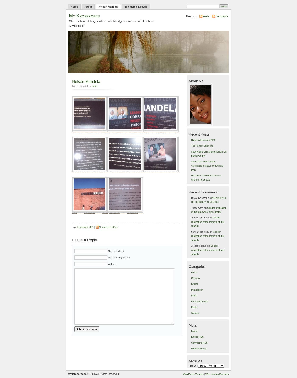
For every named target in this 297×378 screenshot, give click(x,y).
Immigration (197, 289)
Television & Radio (136, 6)
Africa (194, 272)
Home (74, 6)
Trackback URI (84, 227)
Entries (197, 337)
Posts (206, 16)
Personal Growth (199, 301)
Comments (221, 16)
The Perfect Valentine (202, 145)
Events (194, 284)
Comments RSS (108, 227)
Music (194, 295)
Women (195, 313)
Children (195, 278)
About (88, 6)
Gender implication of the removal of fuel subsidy (207, 221)
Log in (194, 331)
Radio (194, 307)
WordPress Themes (193, 374)
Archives (193, 365)
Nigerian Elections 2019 (203, 140)
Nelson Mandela (108, 6)
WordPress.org (199, 348)
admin (95, 86)
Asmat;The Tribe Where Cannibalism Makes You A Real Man (207, 165)
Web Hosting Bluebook (217, 374)
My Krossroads (84, 15)
